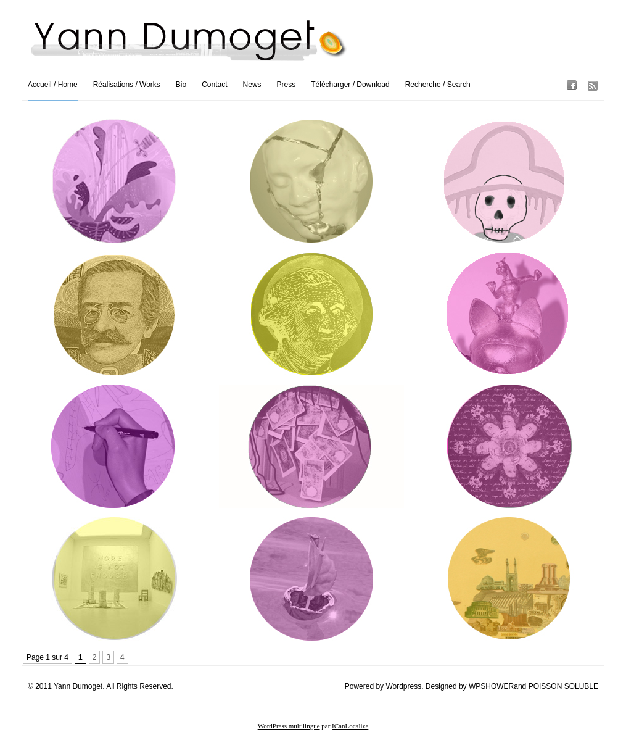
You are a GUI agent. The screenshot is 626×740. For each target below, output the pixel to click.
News (252, 84)
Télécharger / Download (350, 84)
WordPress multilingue (289, 726)
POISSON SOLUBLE (563, 686)
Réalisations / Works (126, 84)
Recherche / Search (438, 84)
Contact (214, 84)
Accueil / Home (53, 84)
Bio (181, 84)
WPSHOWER (491, 686)
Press (286, 84)
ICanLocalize (350, 726)
